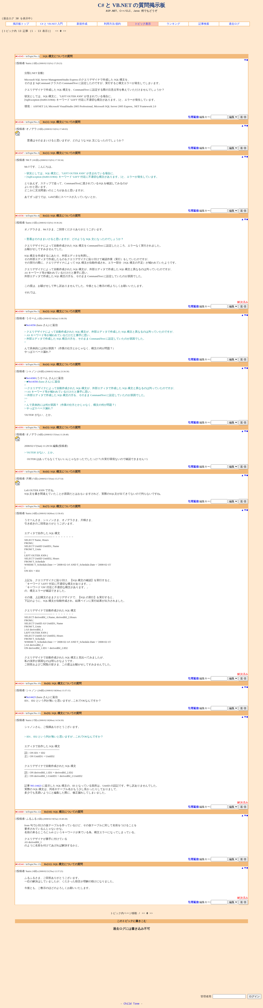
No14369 (31, 378)
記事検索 (203, 23)
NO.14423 (36, 785)
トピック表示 (143, 23)
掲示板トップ (21, 23)
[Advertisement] (131, 45)
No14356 (31, 325)
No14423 (31, 697)
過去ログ (234, 23)
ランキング (173, 23)
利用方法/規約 (112, 23)
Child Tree (132, 1003)
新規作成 (82, 23)
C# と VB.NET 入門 (51, 23)
